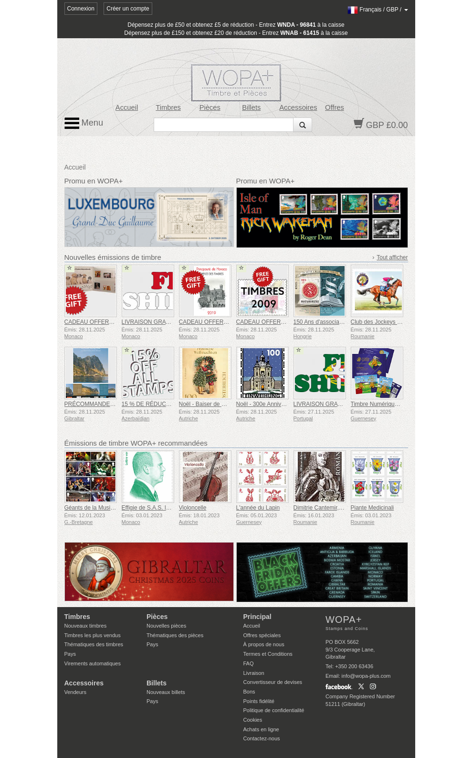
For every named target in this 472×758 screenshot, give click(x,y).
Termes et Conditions (268, 654)
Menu (84, 123)
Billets (251, 107)
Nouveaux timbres (85, 626)
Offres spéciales (262, 635)
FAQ (248, 663)
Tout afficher (392, 257)
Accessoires (298, 107)
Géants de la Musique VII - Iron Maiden (114, 507)
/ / (377, 9)
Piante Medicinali (372, 507)
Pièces (209, 107)
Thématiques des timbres (94, 644)
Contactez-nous (261, 738)
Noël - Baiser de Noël (206, 404)
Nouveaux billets (166, 692)
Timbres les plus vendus (92, 635)
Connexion (80, 8)
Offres (334, 107)
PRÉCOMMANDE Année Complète (109, 404)
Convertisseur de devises (273, 682)
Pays (70, 654)
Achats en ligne (261, 729)
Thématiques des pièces (175, 635)
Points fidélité (258, 701)
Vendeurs (75, 692)
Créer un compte (127, 8)
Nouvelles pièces (166, 626)
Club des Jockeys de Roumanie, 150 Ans (403, 322)
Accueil (126, 107)
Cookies (252, 720)
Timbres (168, 107)
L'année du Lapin (258, 507)
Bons (249, 691)
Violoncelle (193, 507)
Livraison (253, 673)
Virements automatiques (92, 663)
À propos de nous (263, 644)
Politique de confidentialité (273, 710)
